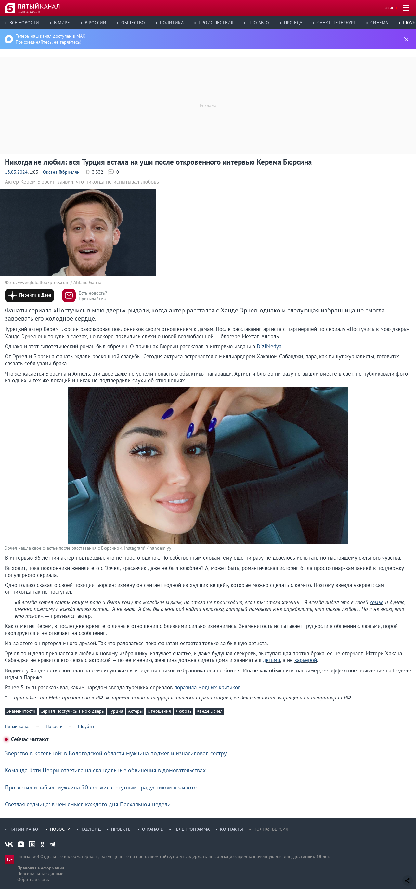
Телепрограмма (192, 829)
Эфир (389, 8)
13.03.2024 (16, 172)
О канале (152, 829)
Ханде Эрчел (210, 711)
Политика (172, 23)
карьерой (305, 660)
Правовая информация (40, 868)
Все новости (24, 23)
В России (95, 23)
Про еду (293, 23)
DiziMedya (269, 346)
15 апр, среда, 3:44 (29, 11)
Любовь (184, 711)
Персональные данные (40, 874)
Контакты (231, 829)
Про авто (258, 23)
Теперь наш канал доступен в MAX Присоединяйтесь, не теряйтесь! (50, 39)
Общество (133, 23)
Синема (379, 23)
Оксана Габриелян (61, 172)
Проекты (121, 829)
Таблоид (91, 829)
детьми (271, 660)
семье (377, 602)
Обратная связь (33, 879)
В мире (62, 23)
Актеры (135, 711)
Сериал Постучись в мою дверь (72, 711)
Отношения (159, 711)
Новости (60, 829)
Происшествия (216, 23)
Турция (116, 711)
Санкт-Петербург (336, 23)
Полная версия (271, 829)
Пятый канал (24, 829)
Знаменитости (20, 711)
